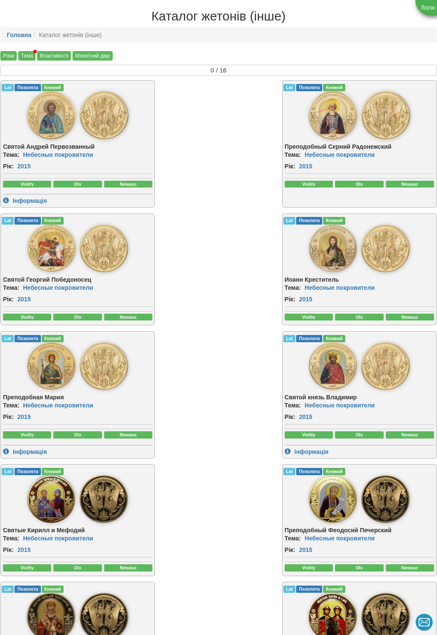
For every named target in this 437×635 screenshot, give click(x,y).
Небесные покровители (58, 153)
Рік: (8, 165)
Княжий (52, 87)
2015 (24, 165)
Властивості (54, 56)
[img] (26, 114)
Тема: (11, 153)
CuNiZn (234, 485)
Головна (19, 35)
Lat (7, 87)
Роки (8, 56)
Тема (27, 56)
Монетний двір (92, 56)
